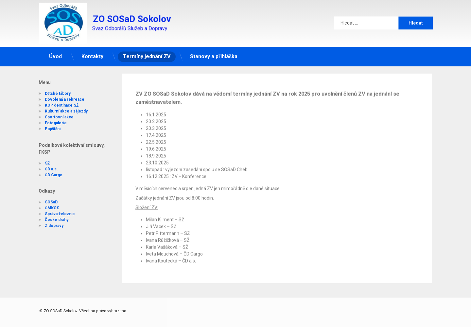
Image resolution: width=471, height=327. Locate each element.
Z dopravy (49, 225)
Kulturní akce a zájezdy (61, 107)
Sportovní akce (54, 113)
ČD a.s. (46, 169)
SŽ (42, 163)
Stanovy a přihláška (213, 52)
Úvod (55, 52)
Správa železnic (55, 214)
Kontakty (92, 52)
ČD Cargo (49, 175)
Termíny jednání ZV (146, 52)
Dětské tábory (53, 90)
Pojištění (48, 125)
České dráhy (52, 219)
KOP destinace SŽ (57, 101)
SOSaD (46, 202)
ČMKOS (47, 208)
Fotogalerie (51, 119)
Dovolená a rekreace (60, 96)
